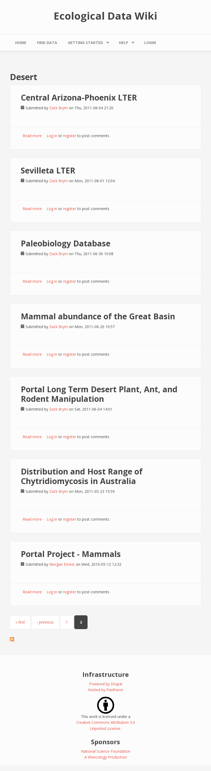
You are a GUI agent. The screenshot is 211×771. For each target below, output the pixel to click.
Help (123, 42)
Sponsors (105, 741)
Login (150, 42)
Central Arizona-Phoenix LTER (79, 97)
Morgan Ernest (62, 564)
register (69, 135)
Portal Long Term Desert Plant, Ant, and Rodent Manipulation (99, 394)
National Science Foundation (105, 751)
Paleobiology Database (65, 243)
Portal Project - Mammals (71, 553)
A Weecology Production (105, 757)
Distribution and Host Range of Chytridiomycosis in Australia (82, 476)
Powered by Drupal (105, 683)
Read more (32, 135)
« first (20, 622)
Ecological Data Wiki (105, 16)
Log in (52, 135)
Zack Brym (58, 107)
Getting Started (85, 42)
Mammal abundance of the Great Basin (98, 316)
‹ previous (45, 622)
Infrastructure (105, 674)
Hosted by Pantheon (105, 689)
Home (20, 42)
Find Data (47, 42)
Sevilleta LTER (48, 170)
